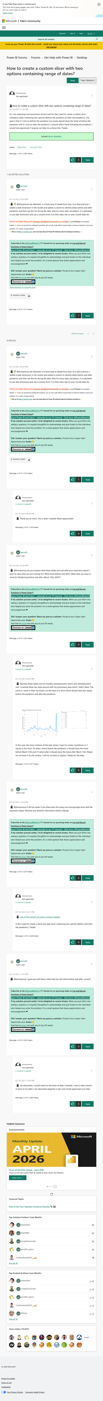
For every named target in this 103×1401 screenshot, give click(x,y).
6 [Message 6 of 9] (17, 638)
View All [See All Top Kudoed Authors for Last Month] (13, 1319)
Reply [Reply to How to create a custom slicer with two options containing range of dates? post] (88, 160)
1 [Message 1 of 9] (17, 153)
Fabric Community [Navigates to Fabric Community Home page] (30, 21)
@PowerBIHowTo (32, 243)
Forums (35, 57)
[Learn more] (17, 1177)
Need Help (21, 147)
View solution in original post (22, 287)
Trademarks (6, 1387)
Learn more (8, 13)
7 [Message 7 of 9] (23, 764)
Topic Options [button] (87, 80)
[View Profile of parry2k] (24, 186)
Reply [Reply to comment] (88, 316)
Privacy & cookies (8, 1378)
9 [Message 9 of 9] (23, 527)
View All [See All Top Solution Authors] (13, 1263)
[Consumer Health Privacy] (35, 1392)
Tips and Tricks (36, 147)
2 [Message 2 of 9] (17, 1040)
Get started (51, 47)
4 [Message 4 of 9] (17, 871)
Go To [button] (90, 33)
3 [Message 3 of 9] (23, 1097)
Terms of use (6, 1382)
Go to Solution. (55, 136)
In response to (23, 504)
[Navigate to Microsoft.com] (9, 21)
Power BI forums (17, 57)
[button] (73, 80)
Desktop (82, 57)
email (24, 277)
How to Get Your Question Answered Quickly (29, 1206)
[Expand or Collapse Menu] (4, 27)
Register (62, 33)
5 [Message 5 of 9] (23, 936)
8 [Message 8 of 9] (17, 309)
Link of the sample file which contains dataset (40, 917)
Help (81, 33)
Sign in (72, 33)
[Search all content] (68, 39)
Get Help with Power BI (58, 57)
